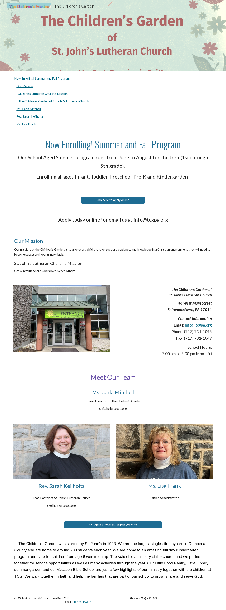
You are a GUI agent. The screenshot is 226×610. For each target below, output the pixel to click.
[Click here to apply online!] (113, 200)
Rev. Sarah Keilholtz (29, 116)
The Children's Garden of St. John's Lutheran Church (53, 101)
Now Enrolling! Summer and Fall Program (42, 78)
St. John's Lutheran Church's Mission (43, 94)
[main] (113, 161)
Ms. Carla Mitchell (28, 109)
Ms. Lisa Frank (26, 124)
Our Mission (24, 86)
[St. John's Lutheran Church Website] (113, 525)
